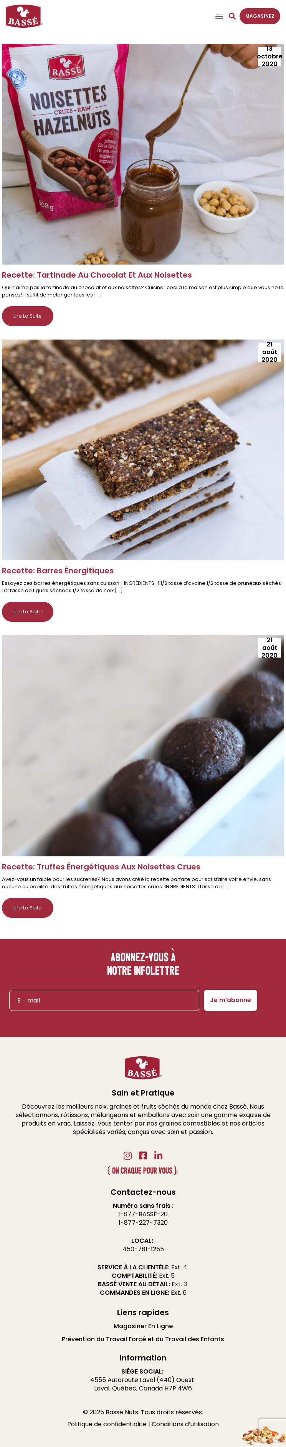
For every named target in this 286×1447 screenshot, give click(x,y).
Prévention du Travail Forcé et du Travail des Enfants (143, 1339)
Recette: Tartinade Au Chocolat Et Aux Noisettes (97, 275)
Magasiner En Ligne (143, 1326)
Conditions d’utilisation (185, 1424)
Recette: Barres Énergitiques (58, 570)
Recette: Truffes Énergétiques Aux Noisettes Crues (101, 866)
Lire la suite (27, 316)
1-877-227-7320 (143, 1222)
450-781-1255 (143, 1249)
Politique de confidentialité (107, 1424)
